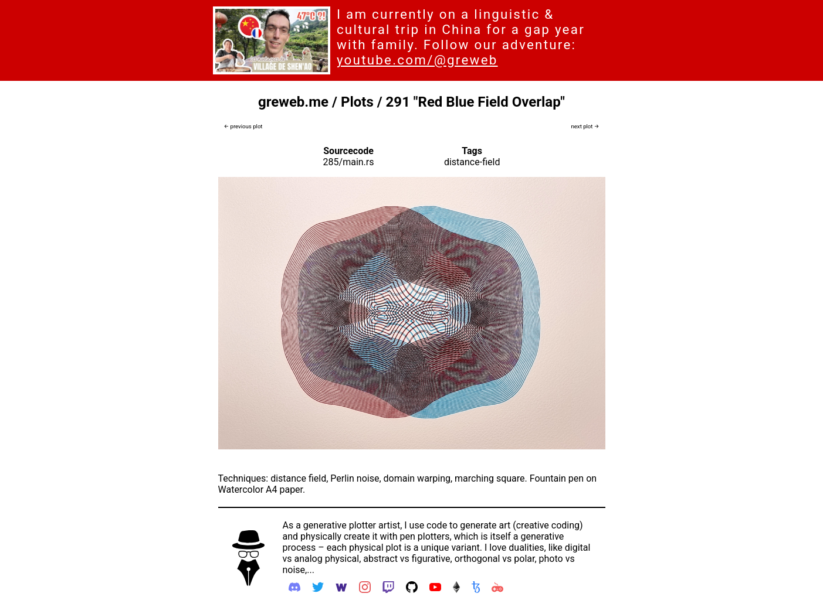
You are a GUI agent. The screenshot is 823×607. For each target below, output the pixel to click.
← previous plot (243, 126)
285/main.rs (348, 162)
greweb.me (293, 102)
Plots (357, 102)
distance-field (472, 162)
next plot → (585, 126)
